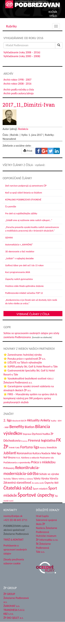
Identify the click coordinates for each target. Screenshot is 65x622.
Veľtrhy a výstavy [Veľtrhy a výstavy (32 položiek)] (26, 478)
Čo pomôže (10, 206)
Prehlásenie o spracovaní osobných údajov (15, 549)
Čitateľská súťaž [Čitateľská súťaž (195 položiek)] (17, 488)
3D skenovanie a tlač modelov (19, 251)
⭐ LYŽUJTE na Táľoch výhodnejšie (22, 362)
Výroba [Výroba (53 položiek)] (45, 478)
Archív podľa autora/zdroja (18, 93)
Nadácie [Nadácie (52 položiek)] (45, 453)
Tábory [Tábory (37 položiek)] (14, 478)
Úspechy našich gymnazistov (19, 279)
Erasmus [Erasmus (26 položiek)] (24, 441)
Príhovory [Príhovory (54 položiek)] (9, 468)
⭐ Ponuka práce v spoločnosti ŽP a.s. (24, 358)
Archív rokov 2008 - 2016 (17, 83)
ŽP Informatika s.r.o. (47, 539)
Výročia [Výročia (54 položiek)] (54, 478)
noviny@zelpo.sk (12, 516)
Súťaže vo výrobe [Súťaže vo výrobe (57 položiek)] (49, 474)
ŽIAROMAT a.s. (11, 606)
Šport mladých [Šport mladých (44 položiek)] (40, 488)
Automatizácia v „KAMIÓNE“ (19, 244)
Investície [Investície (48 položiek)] (52, 447)
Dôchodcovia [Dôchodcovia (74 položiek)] (12, 440)
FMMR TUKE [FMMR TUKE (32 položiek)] (14, 447)
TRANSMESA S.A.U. (14, 610)
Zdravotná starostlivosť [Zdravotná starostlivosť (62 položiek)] (17, 482)
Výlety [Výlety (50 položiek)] (37, 478)
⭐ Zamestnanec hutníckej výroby (22, 354)
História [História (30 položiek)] (43, 447)
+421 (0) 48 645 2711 (15, 520)
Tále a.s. (40, 551)
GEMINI (9, 237)
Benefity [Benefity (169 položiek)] (16, 426)
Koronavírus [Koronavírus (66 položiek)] (24, 453)
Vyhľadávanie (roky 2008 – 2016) (21, 52)
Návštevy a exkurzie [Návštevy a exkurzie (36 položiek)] (30, 457)
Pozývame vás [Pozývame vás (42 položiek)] (47, 457)
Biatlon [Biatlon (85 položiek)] (29, 427)
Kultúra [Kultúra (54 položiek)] (37, 453)
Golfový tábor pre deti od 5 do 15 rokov (24, 265)
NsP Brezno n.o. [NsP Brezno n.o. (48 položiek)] (11, 457)
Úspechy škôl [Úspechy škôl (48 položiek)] (51, 482)
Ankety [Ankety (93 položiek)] (45, 420)
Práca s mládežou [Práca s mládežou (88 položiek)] (43, 462)
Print (27, 150)
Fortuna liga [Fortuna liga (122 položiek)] (29, 447)
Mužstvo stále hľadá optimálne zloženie (24, 286)
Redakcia (23, 129)
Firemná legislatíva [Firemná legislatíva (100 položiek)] (41, 440)
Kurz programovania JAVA (17, 272)
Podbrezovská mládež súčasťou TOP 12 (24, 293)
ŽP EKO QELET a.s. (13, 617)
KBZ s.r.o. (8, 613)
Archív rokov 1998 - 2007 (17, 79)
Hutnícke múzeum (46, 535)
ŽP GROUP (9, 594)
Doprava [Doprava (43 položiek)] (27, 434)
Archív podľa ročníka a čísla (18, 89)
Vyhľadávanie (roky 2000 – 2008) (21, 56)
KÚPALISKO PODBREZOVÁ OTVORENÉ (23, 199)
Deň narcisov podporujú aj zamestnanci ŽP (25, 185)
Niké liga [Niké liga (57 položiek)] (56, 453)
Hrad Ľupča (42, 516)
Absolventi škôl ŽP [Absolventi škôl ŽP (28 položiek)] (19, 421)
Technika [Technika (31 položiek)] (7, 478)
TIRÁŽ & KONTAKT (13, 539)
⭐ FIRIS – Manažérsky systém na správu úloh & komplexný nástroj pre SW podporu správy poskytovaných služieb (30, 398)
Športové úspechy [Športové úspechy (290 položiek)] (36, 495)
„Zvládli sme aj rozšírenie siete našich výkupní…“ (28, 220)
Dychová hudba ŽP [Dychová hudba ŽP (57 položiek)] (42, 434)
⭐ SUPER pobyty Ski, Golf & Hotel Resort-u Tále (30, 366)
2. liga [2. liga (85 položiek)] (7, 420)
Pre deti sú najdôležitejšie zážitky (21, 213)
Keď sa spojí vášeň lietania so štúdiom (23, 192)
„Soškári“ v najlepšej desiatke (19, 258)
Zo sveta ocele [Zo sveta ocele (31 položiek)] (38, 483)
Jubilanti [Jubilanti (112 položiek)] (9, 453)
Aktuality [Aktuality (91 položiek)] (33, 420)
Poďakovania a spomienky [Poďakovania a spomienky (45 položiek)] (17, 462)
